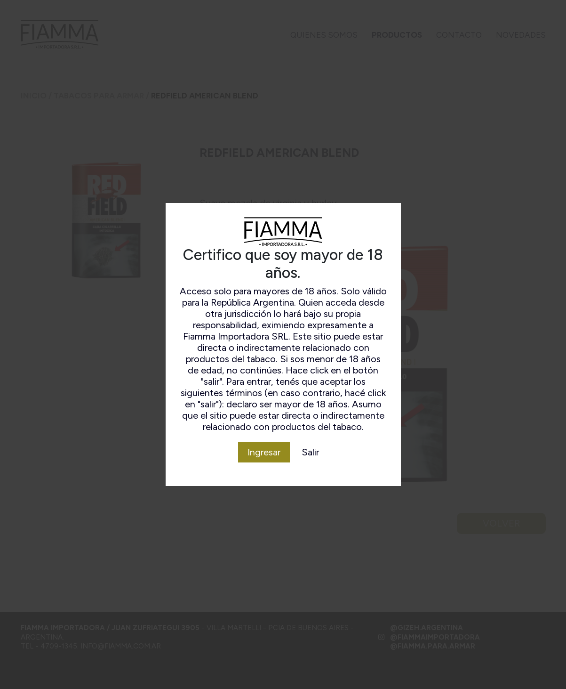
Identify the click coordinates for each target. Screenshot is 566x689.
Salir (310, 452)
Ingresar (263, 452)
